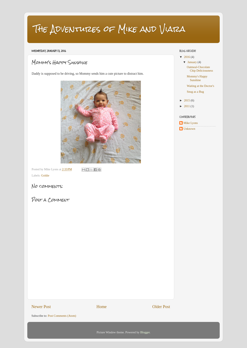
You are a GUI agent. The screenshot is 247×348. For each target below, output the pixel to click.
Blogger (145, 332)
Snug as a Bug (195, 91)
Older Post (161, 306)
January (193, 62)
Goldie (45, 175)
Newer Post (41, 306)
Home (101, 306)
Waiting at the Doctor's (200, 86)
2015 (187, 100)
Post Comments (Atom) (62, 315)
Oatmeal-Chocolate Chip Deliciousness (200, 68)
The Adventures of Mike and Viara (109, 29)
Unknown (189, 128)
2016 (187, 57)
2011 (187, 106)
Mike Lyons (190, 123)
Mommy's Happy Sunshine (197, 78)
